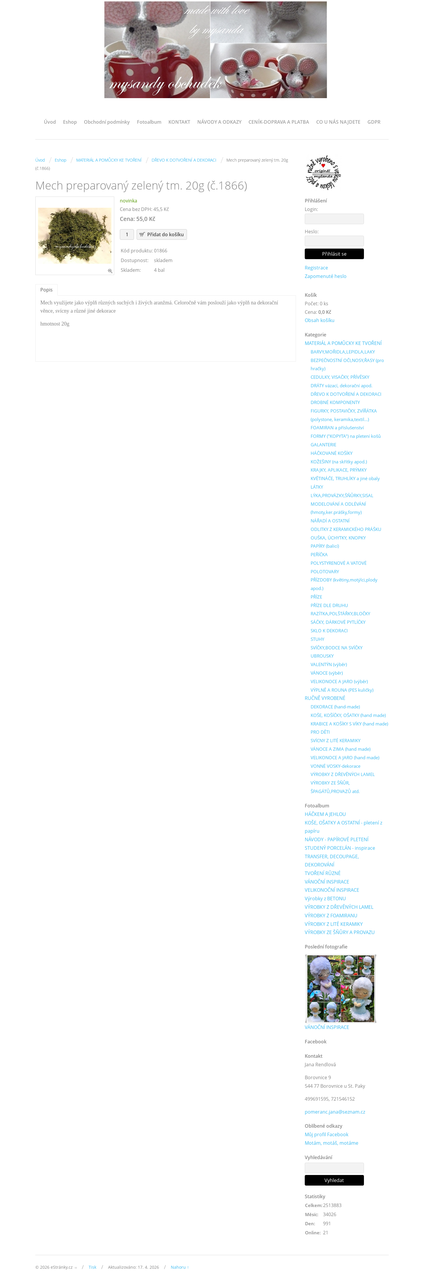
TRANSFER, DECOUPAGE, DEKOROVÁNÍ (332, 861)
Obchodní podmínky (107, 122)
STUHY (317, 640)
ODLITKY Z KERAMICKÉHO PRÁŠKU (346, 529)
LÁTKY (317, 487)
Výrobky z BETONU (325, 899)
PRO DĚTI (320, 732)
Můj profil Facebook (326, 1135)
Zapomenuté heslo (326, 276)
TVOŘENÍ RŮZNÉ (323, 874)
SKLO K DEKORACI (329, 631)
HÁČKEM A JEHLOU (325, 815)
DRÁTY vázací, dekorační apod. (341, 386)
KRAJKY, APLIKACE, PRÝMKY (339, 470)
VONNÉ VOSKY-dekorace (335, 767)
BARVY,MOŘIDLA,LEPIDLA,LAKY (343, 352)
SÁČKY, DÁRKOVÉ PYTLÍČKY (338, 623)
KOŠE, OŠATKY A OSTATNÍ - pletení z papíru (343, 827)
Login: (311, 209)
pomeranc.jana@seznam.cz (335, 1112)
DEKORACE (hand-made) (335, 707)
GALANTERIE (323, 445)
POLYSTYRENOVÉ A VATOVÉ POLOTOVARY (339, 567)
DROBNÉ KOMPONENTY (335, 402)
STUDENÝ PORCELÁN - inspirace (340, 848)
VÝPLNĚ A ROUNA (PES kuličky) (342, 690)
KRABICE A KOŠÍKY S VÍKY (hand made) (349, 724)
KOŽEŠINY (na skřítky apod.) (339, 462)
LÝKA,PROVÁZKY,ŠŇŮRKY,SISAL (342, 496)
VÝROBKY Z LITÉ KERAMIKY (334, 924)
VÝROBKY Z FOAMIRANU (331, 916)
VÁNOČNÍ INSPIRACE (327, 882)
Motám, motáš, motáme (331, 1144)
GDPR (373, 122)
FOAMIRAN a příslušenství (337, 428)
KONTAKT (179, 122)
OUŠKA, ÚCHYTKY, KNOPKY (338, 538)
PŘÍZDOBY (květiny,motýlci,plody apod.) (344, 584)
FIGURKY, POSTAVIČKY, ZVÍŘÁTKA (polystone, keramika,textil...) (344, 415)
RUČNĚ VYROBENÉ (325, 698)
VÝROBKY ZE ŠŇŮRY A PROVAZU (340, 933)
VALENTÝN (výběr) (329, 665)
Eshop (70, 122)
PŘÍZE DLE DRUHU (329, 606)
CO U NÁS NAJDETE (338, 122)
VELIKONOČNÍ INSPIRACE (332, 891)
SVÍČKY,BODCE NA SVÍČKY (336, 648)
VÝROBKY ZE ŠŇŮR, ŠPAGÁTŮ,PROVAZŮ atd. (335, 787)
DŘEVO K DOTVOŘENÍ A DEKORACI (184, 160)
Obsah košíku (319, 320)
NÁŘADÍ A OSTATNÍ (330, 521)
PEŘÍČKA (319, 555)
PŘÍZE (316, 597)
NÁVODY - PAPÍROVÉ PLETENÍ (336, 840)
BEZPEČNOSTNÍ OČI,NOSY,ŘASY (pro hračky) (347, 364)
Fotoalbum (149, 122)
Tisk (92, 1268)
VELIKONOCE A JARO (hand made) (345, 758)
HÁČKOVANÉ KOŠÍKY (331, 453)
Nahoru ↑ (180, 1268)
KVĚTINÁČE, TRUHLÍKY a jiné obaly (345, 479)
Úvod (50, 122)
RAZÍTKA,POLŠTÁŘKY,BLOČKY (340, 614)
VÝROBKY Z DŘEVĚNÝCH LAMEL (343, 775)
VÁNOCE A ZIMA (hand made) (340, 749)
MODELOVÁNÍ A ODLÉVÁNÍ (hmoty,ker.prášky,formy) (338, 508)
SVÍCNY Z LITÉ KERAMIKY (335, 741)
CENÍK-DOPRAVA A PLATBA (279, 122)
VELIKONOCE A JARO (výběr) (339, 682)
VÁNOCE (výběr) (327, 673)
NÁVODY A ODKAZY (219, 122)
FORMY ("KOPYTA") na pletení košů (346, 437)
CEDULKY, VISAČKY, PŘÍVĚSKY (340, 377)
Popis (46, 289)
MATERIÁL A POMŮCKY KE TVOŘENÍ (109, 160)
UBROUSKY (322, 656)
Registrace (316, 267)
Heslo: (312, 231)
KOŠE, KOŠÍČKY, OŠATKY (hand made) (348, 716)
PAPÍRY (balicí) (325, 546)
